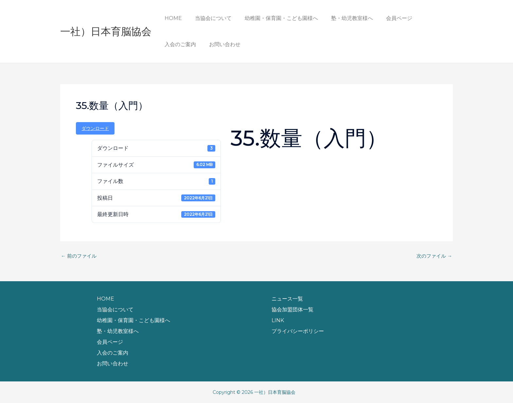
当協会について (209, 18)
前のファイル (80, 256)
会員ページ (387, 18)
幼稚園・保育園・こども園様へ (274, 18)
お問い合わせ (179, 44)
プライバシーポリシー (298, 331)
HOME (172, 18)
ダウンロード (95, 128)
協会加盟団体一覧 (292, 309)
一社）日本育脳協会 (105, 31)
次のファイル (433, 256)
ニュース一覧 (287, 299)
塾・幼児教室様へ (343, 18)
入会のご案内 (426, 18)
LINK (278, 320)
